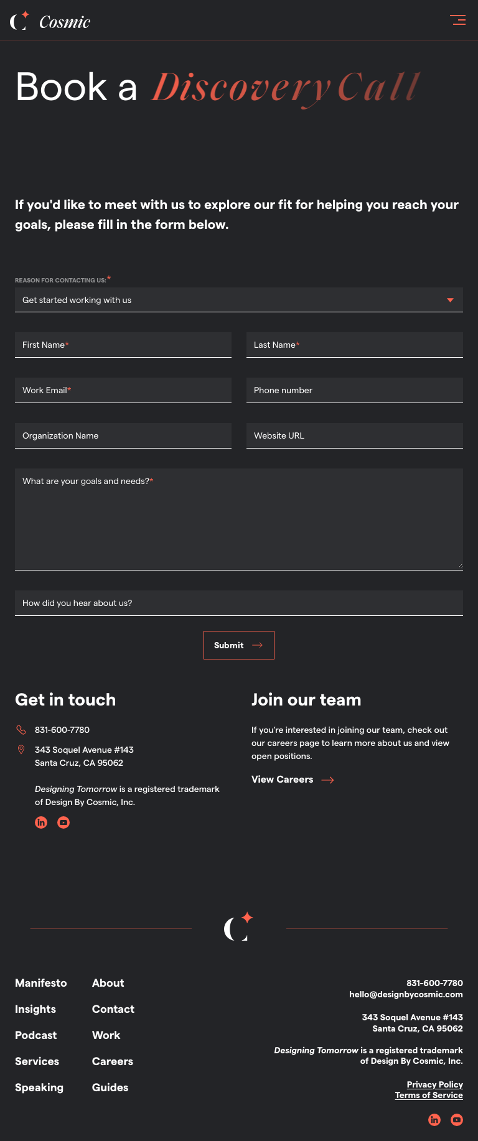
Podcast (36, 1035)
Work (106, 1035)
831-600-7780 (52, 730)
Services (37, 1062)
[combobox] (23, 300)
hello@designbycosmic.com (406, 994)
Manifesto (41, 983)
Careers (112, 1062)
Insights (35, 1009)
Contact (113, 1009)
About (108, 983)
